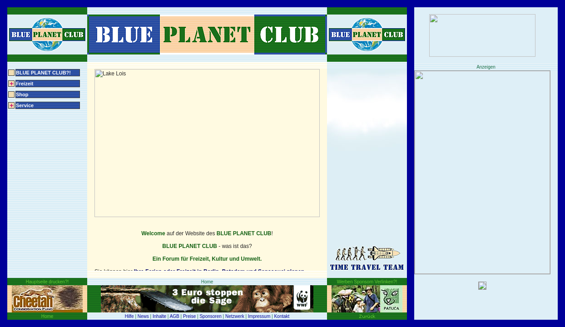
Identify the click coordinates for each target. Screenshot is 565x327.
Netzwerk (234, 316)
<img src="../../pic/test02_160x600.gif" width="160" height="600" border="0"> (486, 195)
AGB (174, 316)
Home (47, 316)
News (143, 316)
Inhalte (159, 316)
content (207, 170)
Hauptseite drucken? (47, 281)
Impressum (259, 316)
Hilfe (129, 316)
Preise (189, 316)
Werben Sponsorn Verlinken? (367, 281)
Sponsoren (210, 316)
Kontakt (281, 316)
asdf (486, 35)
